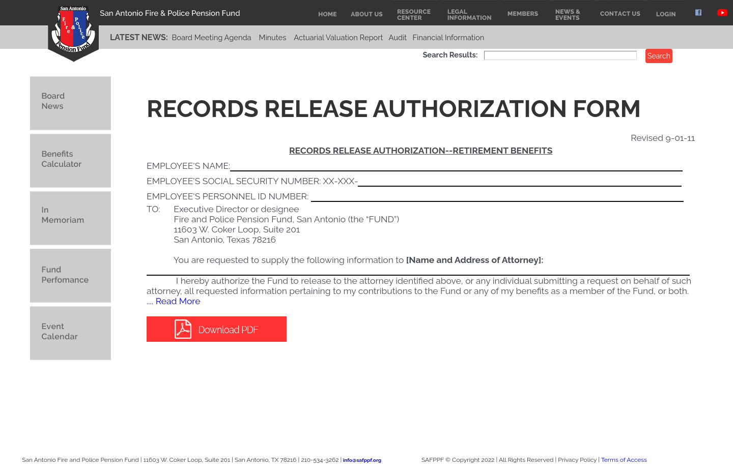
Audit (398, 37)
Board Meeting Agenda (211, 37)
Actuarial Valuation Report (338, 37)
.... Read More (173, 301)
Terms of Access (624, 459)
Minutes (273, 37)
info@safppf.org (362, 460)
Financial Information (448, 37)
